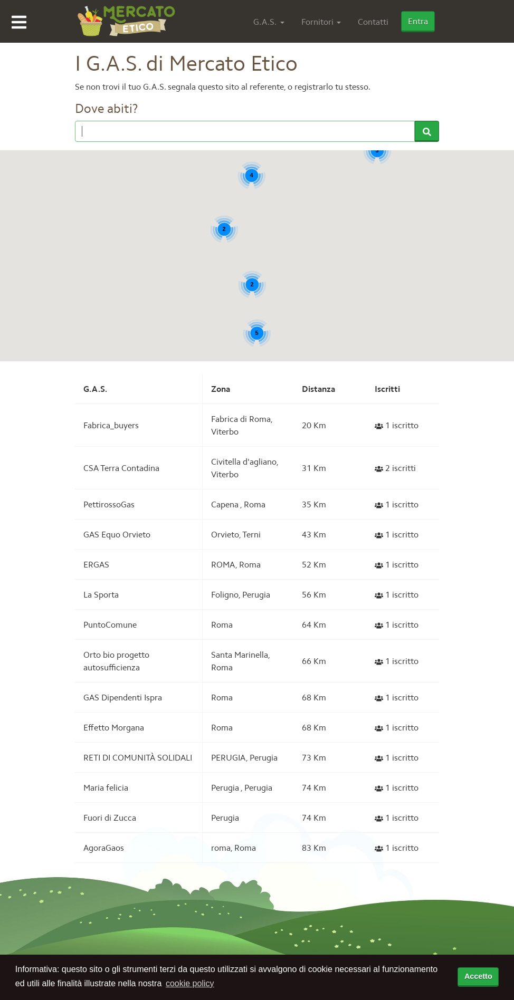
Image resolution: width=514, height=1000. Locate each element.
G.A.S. (265, 21)
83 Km (314, 847)
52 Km (314, 564)
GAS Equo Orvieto (116, 534)
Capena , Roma (238, 504)
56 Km (314, 594)
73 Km (314, 757)
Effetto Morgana (113, 727)
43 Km (314, 534)
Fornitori (317, 21)
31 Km (314, 468)
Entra (418, 21)
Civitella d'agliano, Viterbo (244, 467)
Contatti (373, 21)
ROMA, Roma (236, 564)
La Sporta (101, 594)
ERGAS (96, 564)
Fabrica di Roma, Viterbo (241, 425)
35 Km (314, 504)
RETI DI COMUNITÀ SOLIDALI (137, 757)
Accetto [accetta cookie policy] (478, 976)
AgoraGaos (103, 847)
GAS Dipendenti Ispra (122, 697)
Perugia (225, 817)
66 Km (314, 661)
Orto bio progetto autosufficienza (116, 660)
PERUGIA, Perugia (244, 757)
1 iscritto (396, 425)
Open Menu (19, 22)
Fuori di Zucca (109, 817)
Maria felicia (105, 787)
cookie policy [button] (190, 983)
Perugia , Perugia (241, 787)
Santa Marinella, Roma (240, 660)
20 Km (314, 425)
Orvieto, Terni (236, 534)
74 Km (314, 787)
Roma (222, 624)
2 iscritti (395, 468)
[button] (469, 291)
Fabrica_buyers (111, 425)
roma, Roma (233, 847)
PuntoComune (110, 624)
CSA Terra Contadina (121, 468)
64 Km (314, 624)
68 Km (314, 697)
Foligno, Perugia (240, 594)
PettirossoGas (109, 504)
